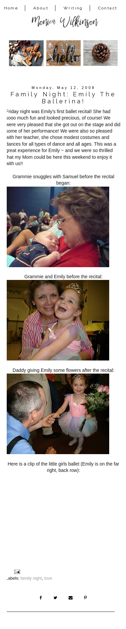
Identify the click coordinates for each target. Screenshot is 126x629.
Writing (73, 8)
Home (11, 8)
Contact (108, 8)
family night (31, 578)
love (48, 578)
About (40, 8)
